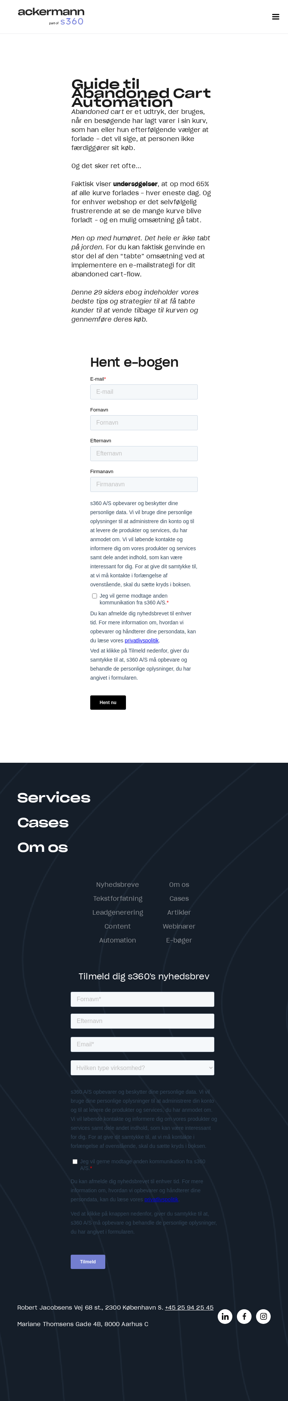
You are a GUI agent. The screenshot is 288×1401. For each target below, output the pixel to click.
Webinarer (179, 927)
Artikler (179, 913)
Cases (42, 823)
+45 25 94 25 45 (189, 1308)
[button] (275, 17)
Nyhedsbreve (117, 885)
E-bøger (179, 941)
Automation (117, 941)
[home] (51, 17)
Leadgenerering (117, 913)
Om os (42, 848)
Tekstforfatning (117, 899)
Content (118, 927)
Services (53, 798)
